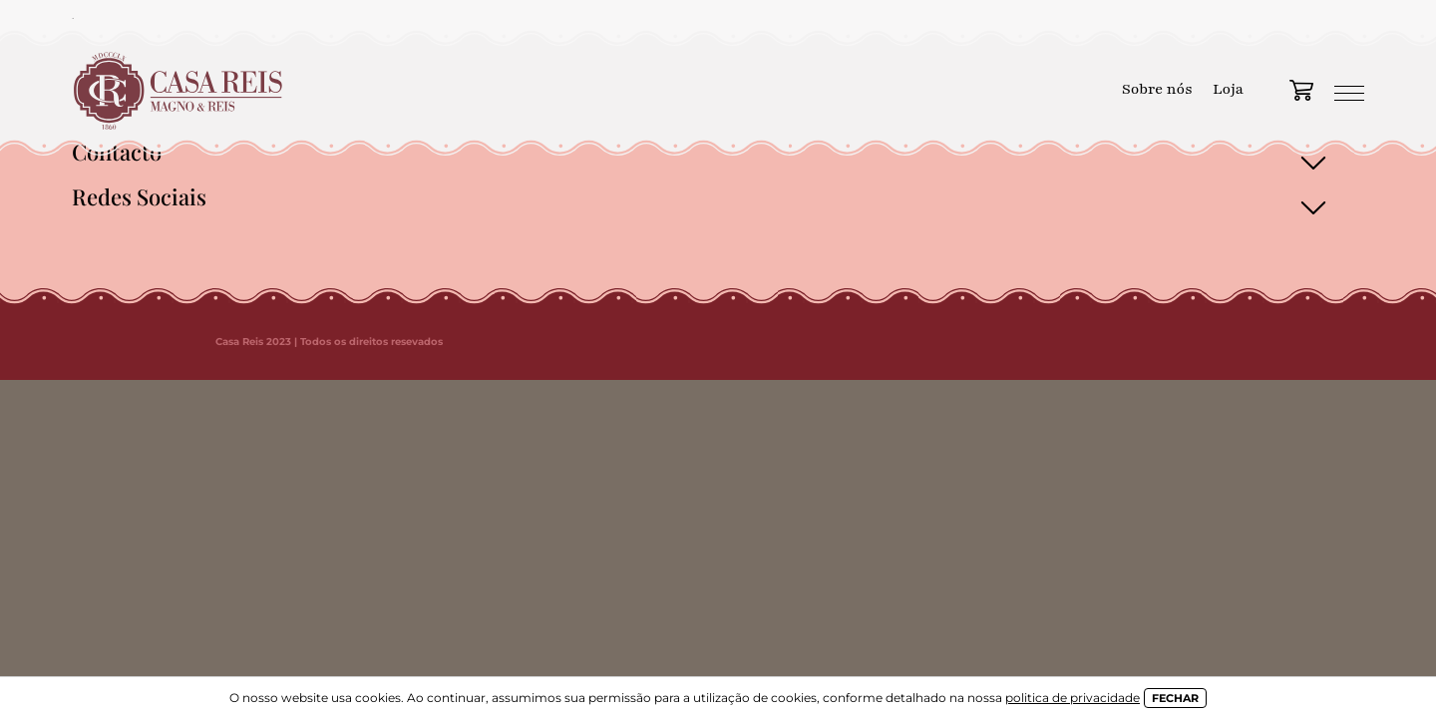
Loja (1228, 89)
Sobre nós (1157, 89)
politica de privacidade (1072, 697)
